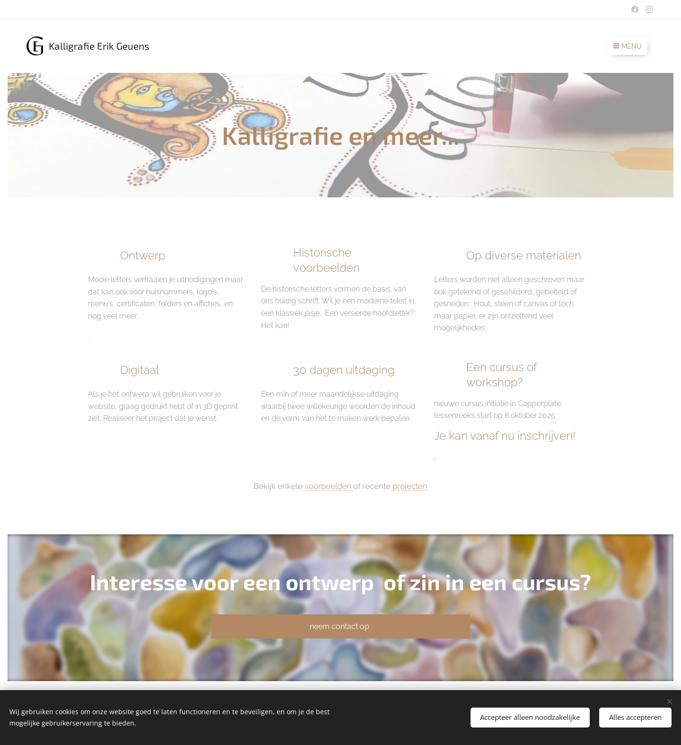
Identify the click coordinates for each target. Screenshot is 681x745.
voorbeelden (329, 486)
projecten (409, 486)
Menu (627, 46)
